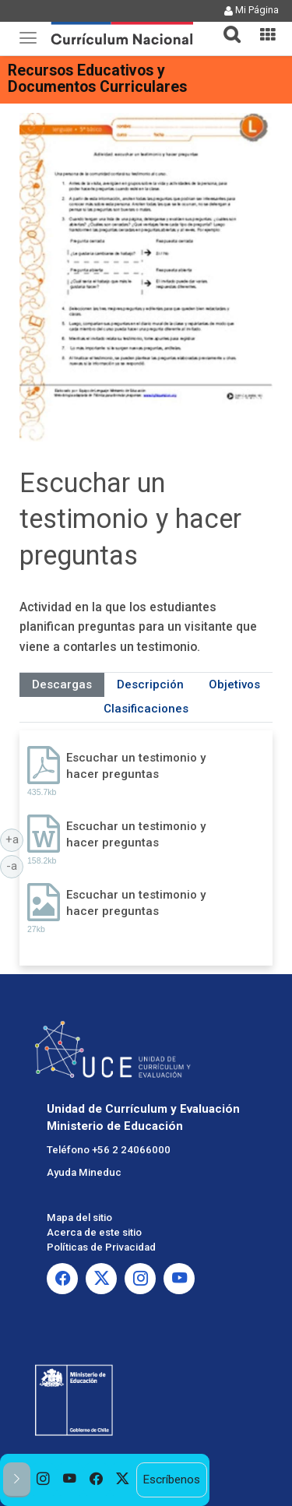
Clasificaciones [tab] (146, 709)
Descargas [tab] (62, 684)
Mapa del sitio (79, 1217)
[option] (43, 1479)
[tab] (226, 25)
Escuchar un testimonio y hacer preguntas (136, 766)
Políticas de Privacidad (101, 1247)
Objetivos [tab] (234, 684)
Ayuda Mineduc (84, 1172)
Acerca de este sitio (94, 1232)
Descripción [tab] (150, 684)
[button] (226, 25)
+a (14, 838)
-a (14, 865)
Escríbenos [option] (171, 1480)
